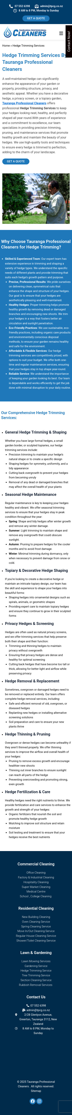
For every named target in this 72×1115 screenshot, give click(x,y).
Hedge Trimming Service (36, 970)
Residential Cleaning (36, 908)
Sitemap (36, 1091)
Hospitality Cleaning (36, 882)
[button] (61, 33)
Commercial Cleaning (35, 864)
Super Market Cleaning (36, 887)
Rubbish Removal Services (35, 985)
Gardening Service (36, 966)
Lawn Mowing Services (36, 961)
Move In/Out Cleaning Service (36, 931)
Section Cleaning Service (36, 980)
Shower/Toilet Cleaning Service (36, 940)
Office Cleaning (36, 872)
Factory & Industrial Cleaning (36, 877)
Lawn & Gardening (36, 952)
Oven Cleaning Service (36, 921)
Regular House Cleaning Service (36, 936)
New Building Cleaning (36, 917)
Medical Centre (35, 891)
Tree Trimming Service (36, 975)
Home (6, 45)
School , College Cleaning (35, 896)
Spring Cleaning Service (36, 926)
